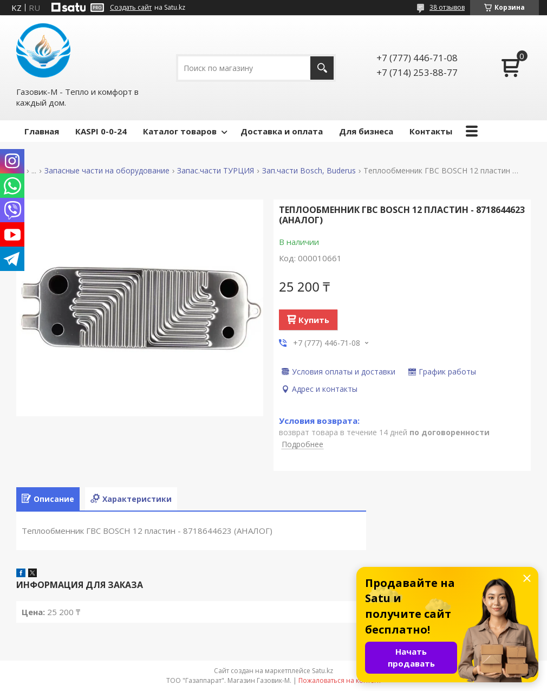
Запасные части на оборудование (107, 171)
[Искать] (322, 68)
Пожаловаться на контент (339, 680)
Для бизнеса (366, 131)
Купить (313, 319)
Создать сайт (131, 7)
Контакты (430, 131)
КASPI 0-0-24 (101, 131)
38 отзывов (447, 7)
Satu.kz (322, 670)
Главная (41, 131)
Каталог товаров (180, 131)
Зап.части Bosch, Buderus (309, 171)
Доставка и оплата (281, 131)
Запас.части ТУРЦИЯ (215, 171)
